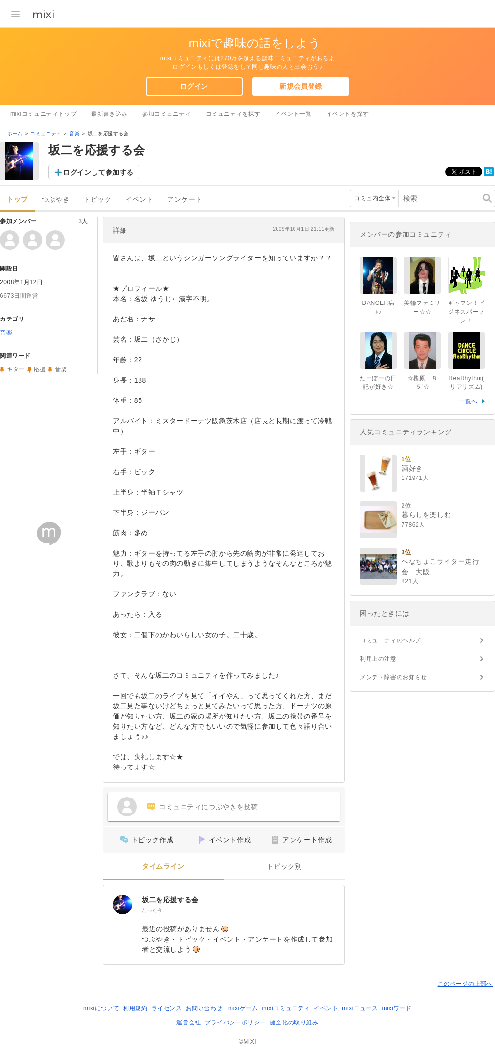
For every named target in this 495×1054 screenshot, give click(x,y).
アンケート (184, 199)
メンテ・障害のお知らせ (393, 677)
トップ (17, 199)
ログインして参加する (98, 172)
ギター (16, 369)
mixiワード (397, 1008)
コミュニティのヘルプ (390, 640)
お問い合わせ (204, 1008)
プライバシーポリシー (235, 1022)
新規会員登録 (300, 86)
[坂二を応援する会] (122, 904)
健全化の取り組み (294, 1022)
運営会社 (188, 1022)
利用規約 (135, 1008)
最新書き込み (109, 114)
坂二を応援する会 (170, 900)
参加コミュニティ (166, 114)
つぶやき (56, 199)
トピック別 (284, 866)
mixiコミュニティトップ (43, 114)
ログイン (194, 86)
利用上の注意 (378, 658)
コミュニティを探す (233, 114)
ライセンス (167, 1008)
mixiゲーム (243, 1008)
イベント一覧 (293, 114)
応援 (40, 369)
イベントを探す (347, 114)
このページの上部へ (465, 983)
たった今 (152, 910)
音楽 (74, 133)
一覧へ (468, 401)
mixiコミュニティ (286, 1008)
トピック (97, 199)
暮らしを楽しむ (426, 515)
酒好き (412, 468)
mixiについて (101, 1008)
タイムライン (163, 866)
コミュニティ (46, 133)
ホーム (15, 133)
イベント (139, 199)
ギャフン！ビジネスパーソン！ (466, 312)
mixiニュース (360, 1008)
